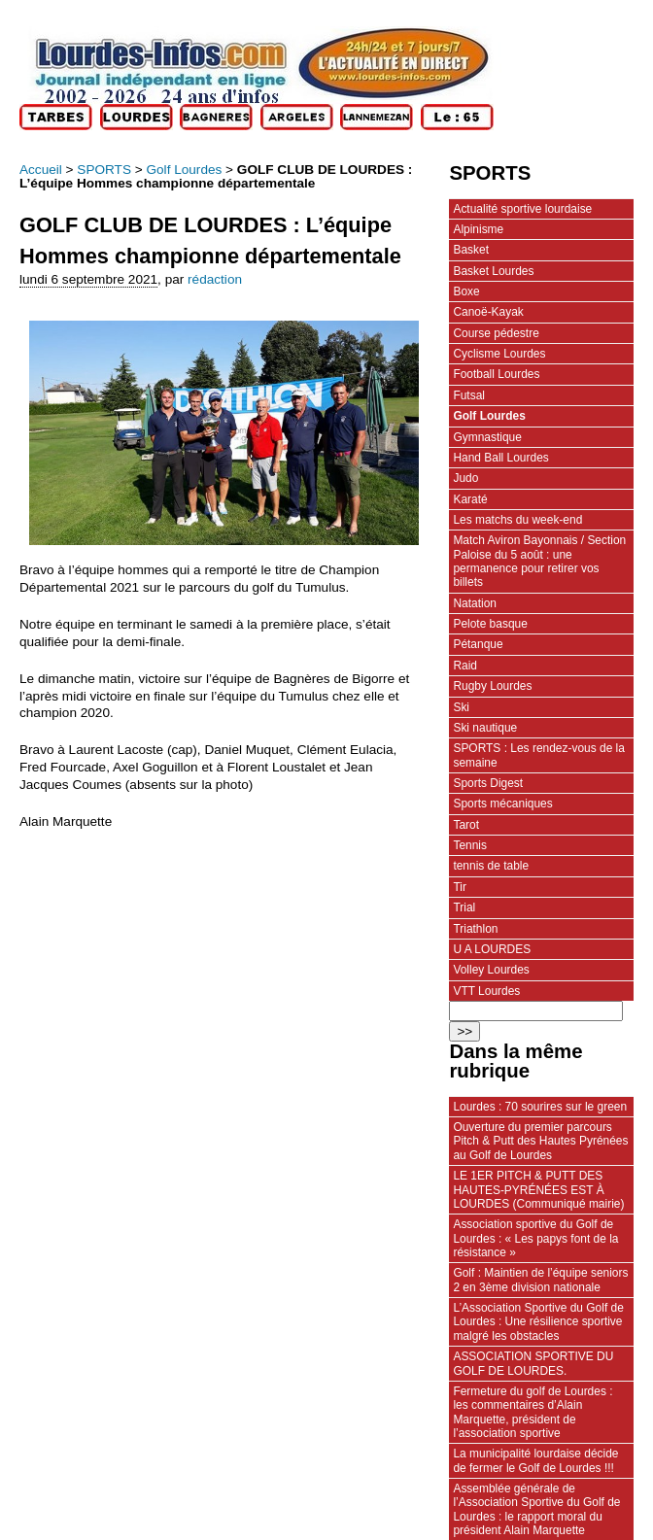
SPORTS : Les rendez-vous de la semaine (539, 755)
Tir (459, 887)
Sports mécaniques (502, 803)
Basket (471, 250)
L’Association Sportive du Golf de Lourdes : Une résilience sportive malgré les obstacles (538, 1322)
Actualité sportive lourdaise (522, 209)
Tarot (466, 825)
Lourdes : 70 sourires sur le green (540, 1106)
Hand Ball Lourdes (500, 457)
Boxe (466, 291)
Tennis (470, 845)
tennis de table (491, 866)
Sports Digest (488, 783)
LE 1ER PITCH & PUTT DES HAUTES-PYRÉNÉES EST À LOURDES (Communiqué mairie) (538, 1190)
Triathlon (475, 929)
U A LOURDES (492, 949)
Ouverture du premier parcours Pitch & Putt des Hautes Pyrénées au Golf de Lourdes (540, 1141)
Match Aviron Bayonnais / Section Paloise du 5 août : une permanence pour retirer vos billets (539, 561)
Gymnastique (487, 437)
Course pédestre (495, 333)
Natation (475, 603)
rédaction (215, 279)
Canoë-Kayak (488, 312)
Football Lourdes (496, 374)
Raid (465, 665)
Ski (461, 707)
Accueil (40, 169)
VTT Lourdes (486, 991)
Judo (465, 478)
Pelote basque (490, 624)
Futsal (469, 395)
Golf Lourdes (184, 169)
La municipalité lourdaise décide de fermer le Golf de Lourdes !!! (535, 1460)
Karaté (470, 499)
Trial (464, 907)
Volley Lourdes (491, 969)
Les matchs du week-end (517, 520)
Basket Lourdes (493, 271)
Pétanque (477, 644)
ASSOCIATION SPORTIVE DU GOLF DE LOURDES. (533, 1363)
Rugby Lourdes (492, 686)
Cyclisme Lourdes (499, 353)
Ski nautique (485, 728)
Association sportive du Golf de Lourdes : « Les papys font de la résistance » (535, 1238)
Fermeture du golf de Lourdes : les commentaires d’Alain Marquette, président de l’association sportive (532, 1412)
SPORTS (104, 169)
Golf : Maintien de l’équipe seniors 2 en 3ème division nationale (540, 1279)
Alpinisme (478, 229)
